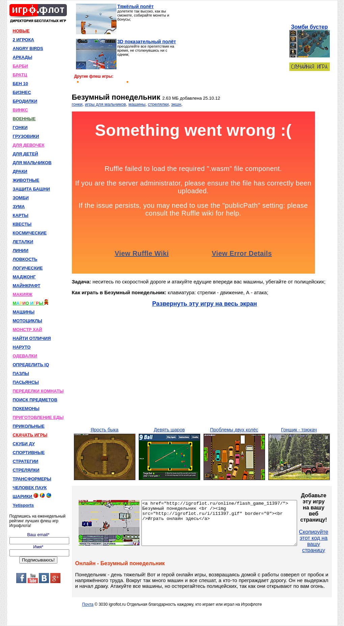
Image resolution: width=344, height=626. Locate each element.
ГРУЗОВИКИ (26, 136)
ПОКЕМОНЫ (26, 408)
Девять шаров (169, 429)
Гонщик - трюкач (299, 429)
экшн (176, 104)
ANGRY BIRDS (28, 48)
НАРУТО (22, 347)
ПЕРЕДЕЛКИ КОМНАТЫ (38, 391)
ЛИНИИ (21, 250)
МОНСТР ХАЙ (27, 329)
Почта (87, 604)
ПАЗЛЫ (21, 373)
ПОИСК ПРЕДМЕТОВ (35, 399)
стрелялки (158, 104)
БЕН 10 (20, 83)
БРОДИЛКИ (25, 101)
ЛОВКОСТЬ (25, 259)
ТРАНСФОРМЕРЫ (32, 478)
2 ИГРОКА (23, 39)
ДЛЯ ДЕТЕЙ (25, 153)
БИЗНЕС (22, 92)
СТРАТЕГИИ (25, 461)
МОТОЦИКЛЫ (27, 320)
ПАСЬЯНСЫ (26, 382)
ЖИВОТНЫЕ (26, 180)
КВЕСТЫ (22, 224)
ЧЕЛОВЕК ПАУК (30, 487)
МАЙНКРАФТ (27, 285)
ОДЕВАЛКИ (25, 355)
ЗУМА (19, 206)
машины (136, 104)
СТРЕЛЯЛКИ (26, 470)
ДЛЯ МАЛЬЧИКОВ (32, 162)
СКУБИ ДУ (24, 443)
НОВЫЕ (21, 30)
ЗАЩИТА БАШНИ (31, 189)
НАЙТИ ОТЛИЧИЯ (32, 338)
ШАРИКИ (32, 496)
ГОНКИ (20, 127)
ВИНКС (20, 109)
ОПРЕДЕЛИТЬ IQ (31, 364)
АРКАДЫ (22, 57)
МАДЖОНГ (24, 276)
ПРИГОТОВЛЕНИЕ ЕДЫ (38, 417)
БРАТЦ (20, 74)
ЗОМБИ (21, 197)
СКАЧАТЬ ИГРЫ (30, 434)
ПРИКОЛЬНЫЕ (29, 426)
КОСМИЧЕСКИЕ (30, 232)
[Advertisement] (232, 46)
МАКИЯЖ (23, 294)
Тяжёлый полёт (135, 6)
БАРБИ (20, 66)
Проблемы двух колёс (234, 429)
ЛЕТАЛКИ (23, 241)
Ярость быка (104, 429)
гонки (77, 104)
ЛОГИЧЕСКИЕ (28, 268)
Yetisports (23, 505)
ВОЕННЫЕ (24, 118)
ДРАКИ (20, 171)
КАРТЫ (21, 215)
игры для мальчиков (105, 104)
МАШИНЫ (24, 312)
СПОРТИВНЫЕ (29, 452)
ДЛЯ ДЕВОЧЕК (29, 145)
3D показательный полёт (146, 41)
